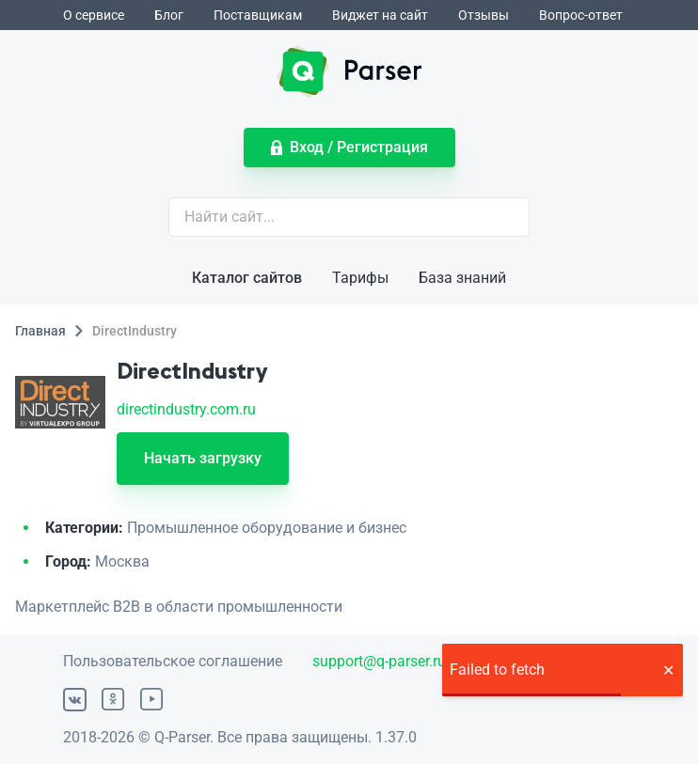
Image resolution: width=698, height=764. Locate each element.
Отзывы (483, 15)
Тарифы (360, 278)
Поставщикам (258, 15)
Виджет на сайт (380, 15)
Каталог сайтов (247, 278)
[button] (668, 670)
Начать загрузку (203, 458)
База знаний (462, 278)
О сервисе (93, 15)
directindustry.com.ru (186, 409)
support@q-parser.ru (379, 661)
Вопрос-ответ (581, 15)
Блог (168, 15)
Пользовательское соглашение (172, 661)
